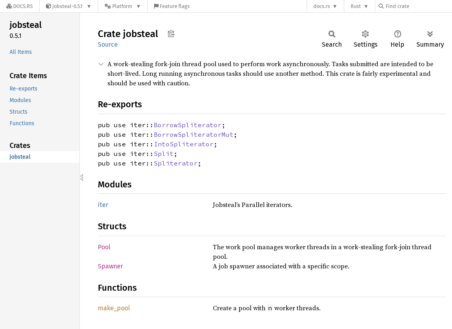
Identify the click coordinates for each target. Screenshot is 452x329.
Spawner (110, 266)
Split (164, 154)
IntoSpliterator (184, 144)
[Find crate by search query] (418, 6)
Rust (356, 6)
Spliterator (176, 163)
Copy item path (171, 33)
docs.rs (321, 6)
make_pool (114, 308)
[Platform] (122, 6)
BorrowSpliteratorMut (194, 134)
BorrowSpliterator (188, 125)
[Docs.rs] (19, 6)
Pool (104, 247)
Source (108, 44)
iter (103, 205)
